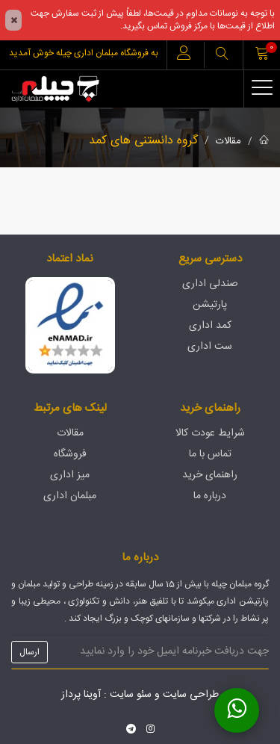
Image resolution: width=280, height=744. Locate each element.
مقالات (228, 141)
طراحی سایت (191, 695)
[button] (222, 55)
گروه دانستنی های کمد (143, 141)
